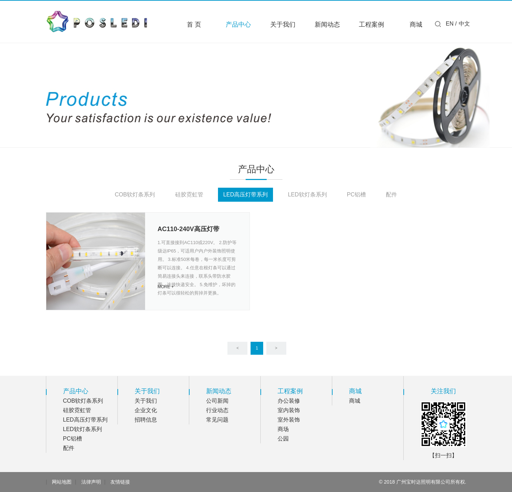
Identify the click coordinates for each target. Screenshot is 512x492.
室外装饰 (289, 420)
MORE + (166, 286)
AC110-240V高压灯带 (188, 229)
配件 (391, 195)
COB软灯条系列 (135, 195)
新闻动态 (327, 24)
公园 (283, 439)
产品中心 (238, 24)
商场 (283, 429)
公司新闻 (217, 401)
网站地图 (61, 482)
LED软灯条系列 (307, 195)
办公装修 (289, 401)
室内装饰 (289, 410)
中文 (464, 24)
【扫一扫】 (443, 455)
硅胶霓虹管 (189, 195)
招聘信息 (146, 420)
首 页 (194, 24)
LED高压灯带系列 (245, 195)
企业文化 (146, 410)
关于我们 (282, 24)
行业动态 (217, 410)
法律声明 (91, 482)
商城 (416, 24)
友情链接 (120, 482)
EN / (451, 24)
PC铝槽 (356, 195)
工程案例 (371, 24)
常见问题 (217, 420)
